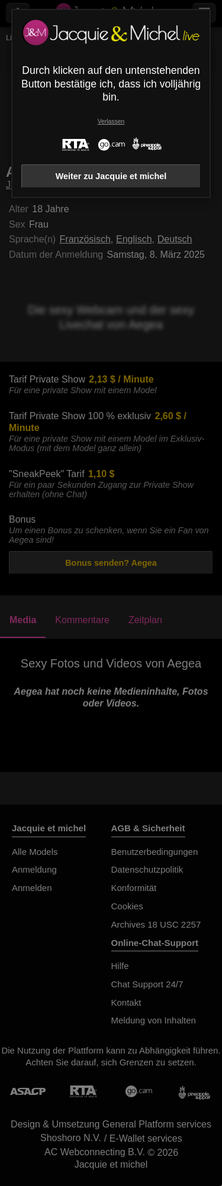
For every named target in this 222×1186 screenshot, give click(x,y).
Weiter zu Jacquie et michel (111, 176)
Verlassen (111, 121)
